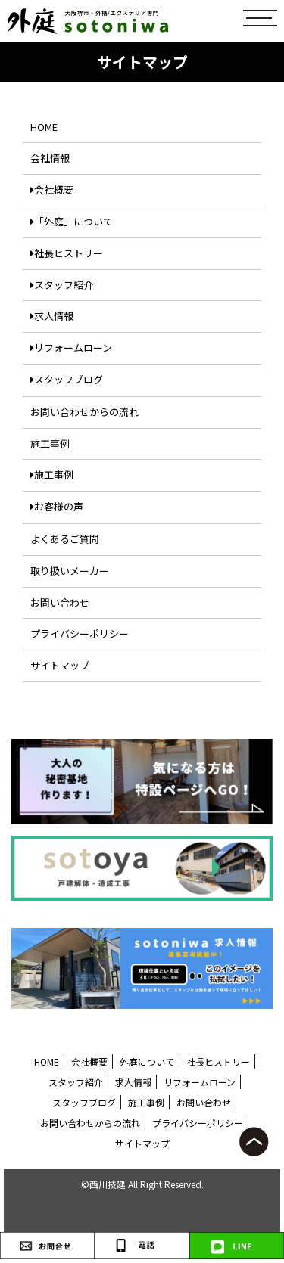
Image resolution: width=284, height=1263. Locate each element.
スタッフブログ (66, 379)
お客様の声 (56, 506)
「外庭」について (71, 221)
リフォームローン (71, 347)
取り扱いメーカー (69, 570)
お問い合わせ (59, 602)
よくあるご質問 (64, 539)
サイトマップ (59, 665)
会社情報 (50, 158)
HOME (44, 126)
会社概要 (51, 189)
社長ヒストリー (66, 253)
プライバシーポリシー (79, 633)
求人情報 (51, 316)
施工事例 (50, 443)
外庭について (147, 1061)
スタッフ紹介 (61, 285)
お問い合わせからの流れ (84, 412)
